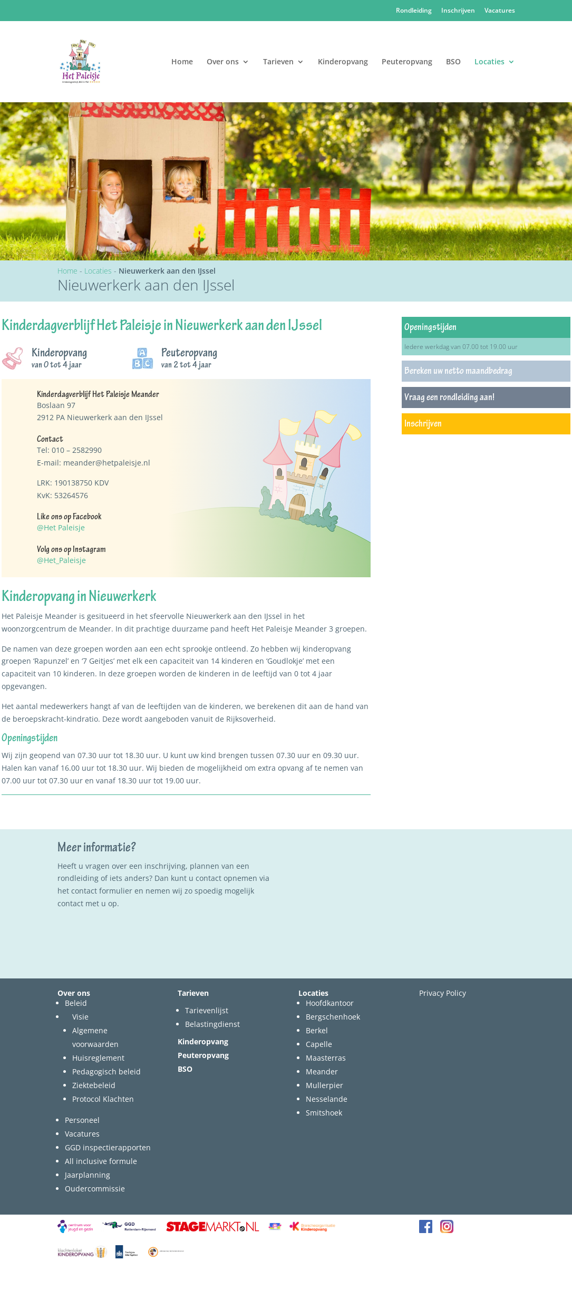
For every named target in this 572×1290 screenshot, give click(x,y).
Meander (322, 1071)
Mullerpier (324, 1085)
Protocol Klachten (103, 1099)
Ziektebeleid (93, 1085)
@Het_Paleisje (61, 560)
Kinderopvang (343, 62)
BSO (453, 62)
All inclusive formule (101, 1161)
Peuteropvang (407, 62)
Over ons (223, 62)
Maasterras (326, 1058)
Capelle (319, 1044)
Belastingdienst (212, 1024)
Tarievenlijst (206, 1010)
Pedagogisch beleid (106, 1071)
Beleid (76, 1003)
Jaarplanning (87, 1175)
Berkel (317, 1030)
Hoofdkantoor (330, 1003)
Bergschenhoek (333, 1017)
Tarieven (278, 62)
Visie (80, 1017)
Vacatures (499, 11)
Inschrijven (458, 11)
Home (182, 62)
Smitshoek (324, 1113)
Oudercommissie (95, 1189)
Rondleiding (414, 11)
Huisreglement (98, 1058)
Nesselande (326, 1099)
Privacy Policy (442, 993)
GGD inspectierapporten (108, 1147)
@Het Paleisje (61, 527)
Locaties (489, 62)
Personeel (82, 1120)
